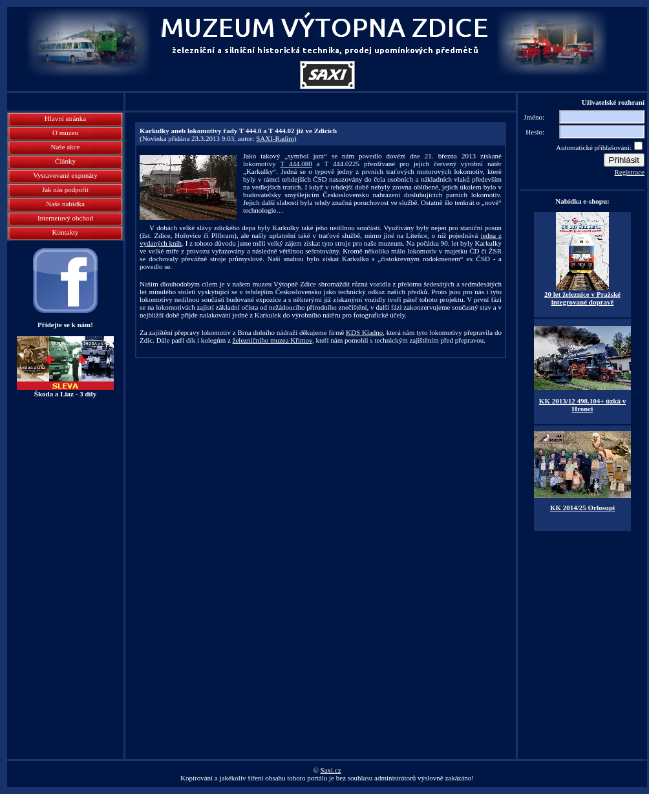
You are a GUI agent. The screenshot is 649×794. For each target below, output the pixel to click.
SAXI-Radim (275, 138)
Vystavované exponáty (65, 175)
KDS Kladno (364, 332)
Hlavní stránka (65, 118)
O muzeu (65, 132)
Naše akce (65, 147)
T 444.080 (296, 163)
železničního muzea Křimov (272, 340)
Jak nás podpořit (65, 189)
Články (65, 161)
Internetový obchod (65, 218)
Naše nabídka (65, 204)
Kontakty (65, 232)
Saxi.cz (331, 770)
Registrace (629, 172)
